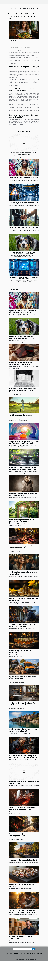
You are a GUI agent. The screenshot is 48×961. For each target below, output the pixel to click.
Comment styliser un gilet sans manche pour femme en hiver (23, 494)
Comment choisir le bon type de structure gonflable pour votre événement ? (24, 442)
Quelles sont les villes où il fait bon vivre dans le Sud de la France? (23, 730)
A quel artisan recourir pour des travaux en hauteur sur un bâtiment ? (23, 625)
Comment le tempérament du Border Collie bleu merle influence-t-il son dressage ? (24, 253)
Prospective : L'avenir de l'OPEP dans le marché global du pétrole (24, 277)
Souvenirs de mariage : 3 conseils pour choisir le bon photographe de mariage (22, 911)
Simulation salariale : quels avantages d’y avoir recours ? (23, 599)
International (18, 953)
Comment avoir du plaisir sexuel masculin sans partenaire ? (24, 782)
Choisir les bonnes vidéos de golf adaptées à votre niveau (20, 416)
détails (26, 72)
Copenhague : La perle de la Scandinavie (23, 860)
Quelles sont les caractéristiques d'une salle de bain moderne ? (22, 704)
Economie (9, 953)
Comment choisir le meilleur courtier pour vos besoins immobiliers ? (24, 228)
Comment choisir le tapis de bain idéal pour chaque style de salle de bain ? (22, 390)
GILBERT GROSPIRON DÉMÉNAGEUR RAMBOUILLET (22, 938)
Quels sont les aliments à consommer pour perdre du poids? (22, 45)
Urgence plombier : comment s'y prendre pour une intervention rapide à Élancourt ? (23, 757)
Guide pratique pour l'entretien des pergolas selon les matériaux (21, 521)
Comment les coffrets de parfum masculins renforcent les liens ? (20, 363)
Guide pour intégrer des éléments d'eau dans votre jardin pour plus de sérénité (23, 468)
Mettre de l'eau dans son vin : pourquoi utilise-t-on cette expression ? (22, 809)
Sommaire (13, 40)
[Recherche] (22, 949)
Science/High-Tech (32, 954)
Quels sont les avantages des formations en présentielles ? (23, 573)
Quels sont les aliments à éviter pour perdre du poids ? (21, 47)
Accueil (9, 7)
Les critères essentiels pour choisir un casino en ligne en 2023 (22, 547)
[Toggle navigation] (9, 2)
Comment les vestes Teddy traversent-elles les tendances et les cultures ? (24, 178)
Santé (25, 953)
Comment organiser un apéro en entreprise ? (20, 651)
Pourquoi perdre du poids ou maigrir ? (18, 42)
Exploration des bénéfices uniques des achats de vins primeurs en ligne (24, 153)
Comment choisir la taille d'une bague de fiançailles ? (23, 885)
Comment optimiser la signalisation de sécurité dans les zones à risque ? (24, 203)
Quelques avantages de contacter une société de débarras (22, 678)
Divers (14, 7)
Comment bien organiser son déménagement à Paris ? (19, 835)
